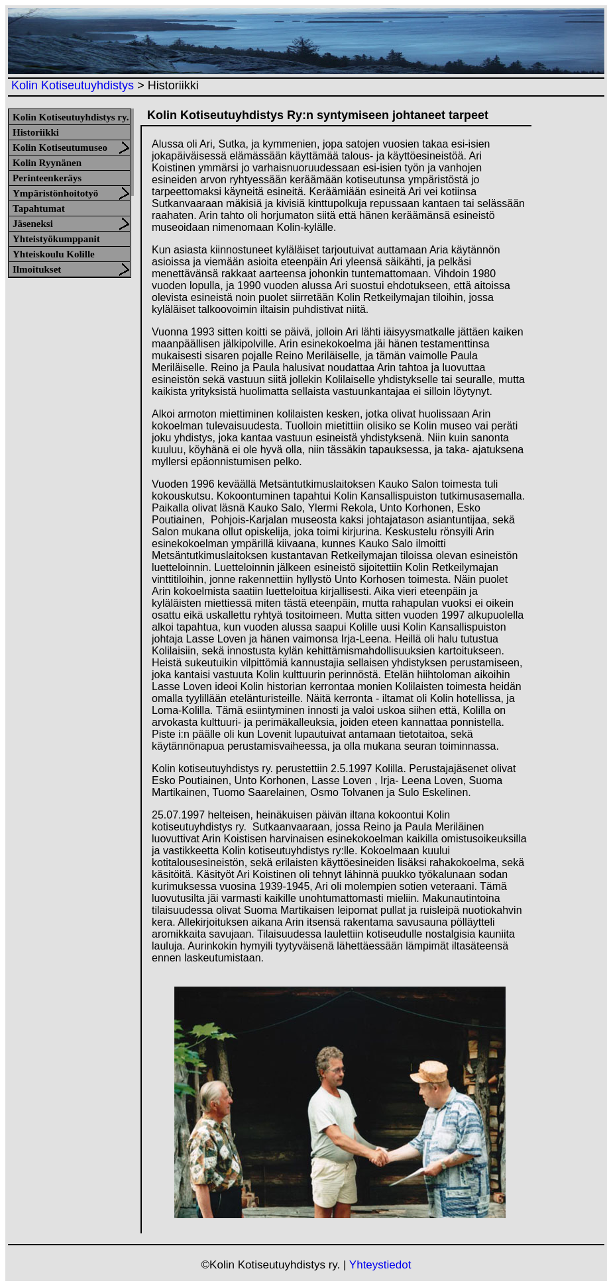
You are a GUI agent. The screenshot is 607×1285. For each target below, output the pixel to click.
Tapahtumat (39, 208)
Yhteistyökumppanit (56, 239)
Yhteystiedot (380, 1265)
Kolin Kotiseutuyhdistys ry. (71, 117)
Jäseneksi (33, 223)
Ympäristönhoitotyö (55, 193)
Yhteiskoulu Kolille (54, 254)
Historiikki (36, 132)
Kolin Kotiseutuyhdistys (72, 85)
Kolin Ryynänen (47, 162)
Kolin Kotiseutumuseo (60, 147)
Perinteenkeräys (47, 178)
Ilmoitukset (37, 269)
